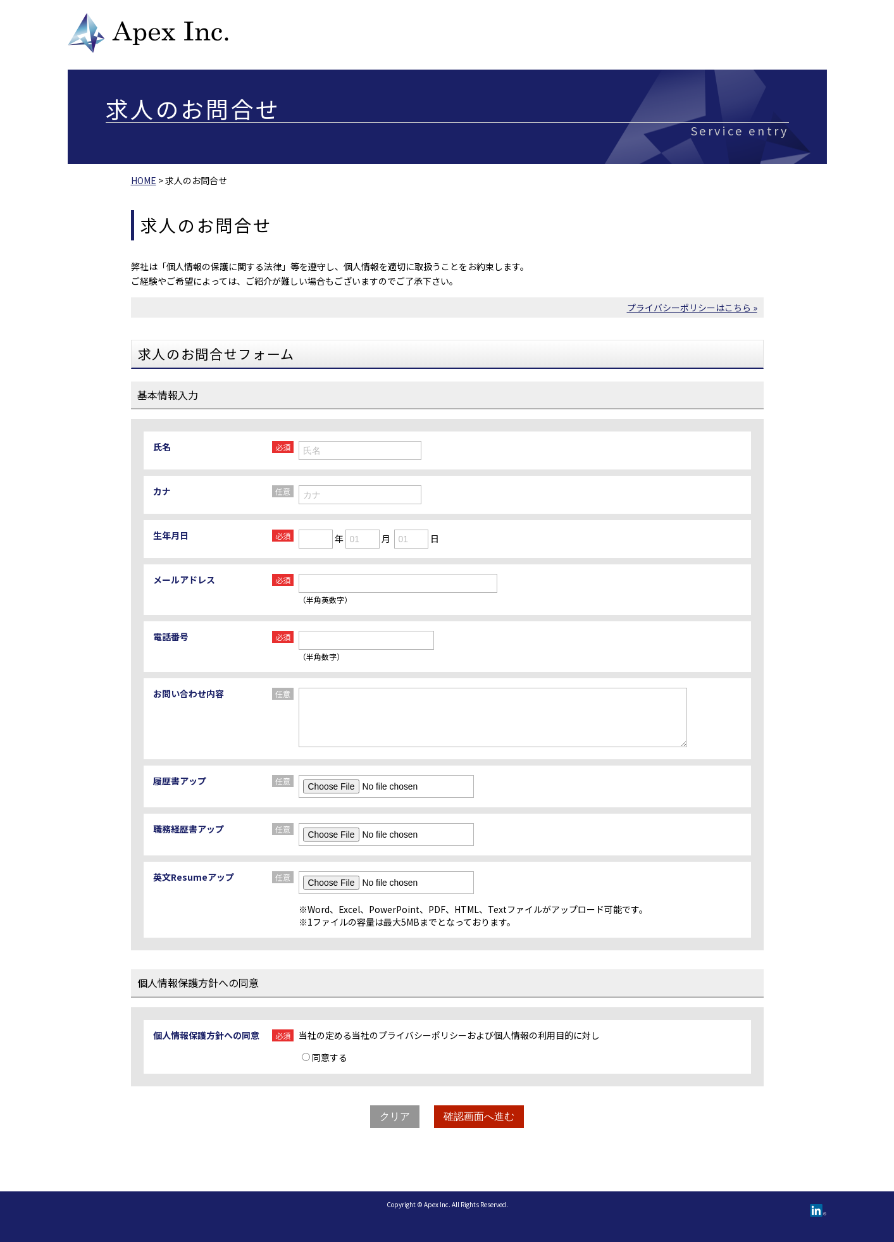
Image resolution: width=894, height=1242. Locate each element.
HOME (143, 180)
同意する (324, 1057)
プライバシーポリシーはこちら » (692, 307)
